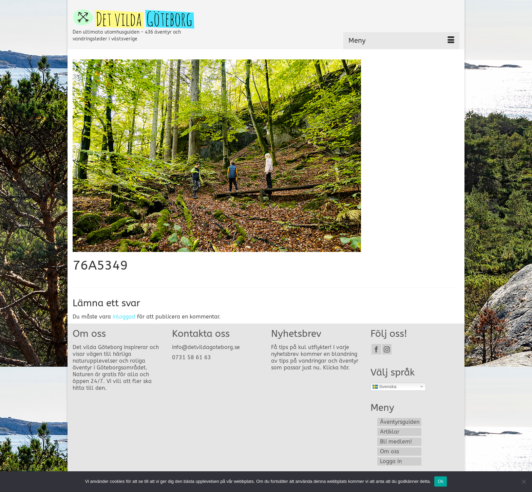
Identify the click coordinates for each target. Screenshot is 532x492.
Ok (440, 481)
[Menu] (401, 40)
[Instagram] (387, 349)
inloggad (124, 316)
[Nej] (523, 481)
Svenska (385, 386)
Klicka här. (336, 367)
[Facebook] (376, 349)
